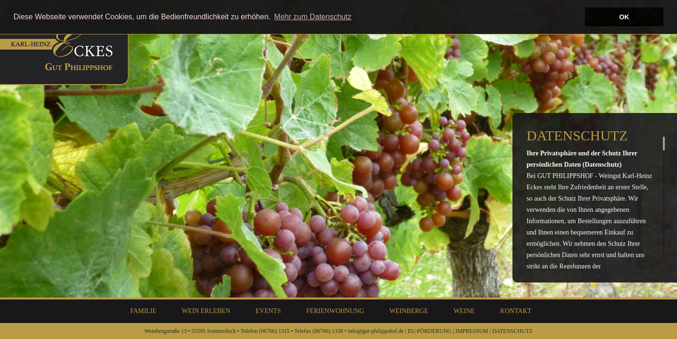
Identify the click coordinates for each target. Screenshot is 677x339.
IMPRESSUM (472, 331)
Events (268, 311)
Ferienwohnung (335, 311)
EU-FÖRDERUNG (429, 331)
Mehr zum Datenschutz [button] (313, 17)
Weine (464, 311)
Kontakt (516, 311)
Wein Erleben (206, 311)
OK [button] (624, 17)
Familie (143, 311)
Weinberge (408, 311)
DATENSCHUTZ (512, 331)
